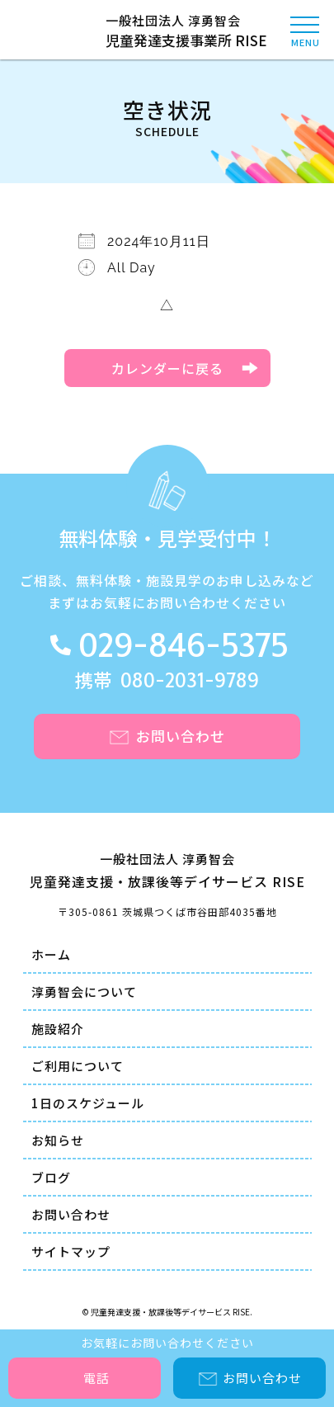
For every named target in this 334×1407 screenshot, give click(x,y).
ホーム (51, 954)
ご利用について (77, 1065)
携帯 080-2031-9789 (167, 681)
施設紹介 (57, 1028)
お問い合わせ (71, 1214)
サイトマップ (71, 1251)
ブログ (51, 1177)
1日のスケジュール (87, 1103)
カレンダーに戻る (167, 368)
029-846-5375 (183, 647)
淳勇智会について (84, 991)
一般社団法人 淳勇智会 (167, 31)
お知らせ (57, 1140)
